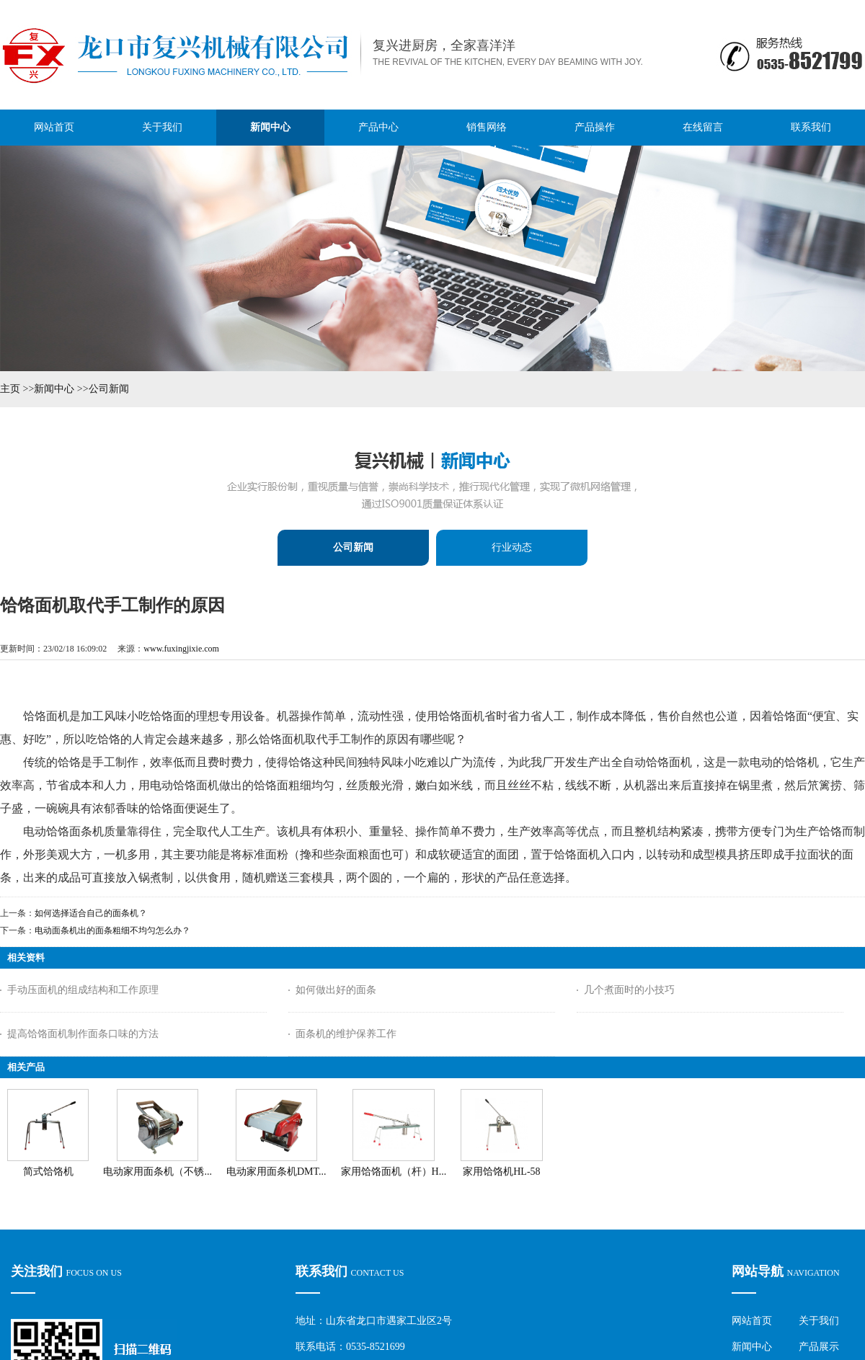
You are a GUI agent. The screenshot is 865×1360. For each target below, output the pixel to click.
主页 (10, 388)
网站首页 (752, 1320)
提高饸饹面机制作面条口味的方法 (83, 1033)
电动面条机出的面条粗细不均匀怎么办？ (112, 930)
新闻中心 (54, 388)
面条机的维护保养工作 (346, 1033)
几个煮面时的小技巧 (629, 990)
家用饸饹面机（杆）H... (394, 1171)
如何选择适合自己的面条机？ (91, 913)
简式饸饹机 (48, 1171)
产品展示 (819, 1346)
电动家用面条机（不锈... (157, 1171)
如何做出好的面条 (336, 990)
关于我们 (819, 1320)
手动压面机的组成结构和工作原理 (83, 990)
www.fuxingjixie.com (181, 649)
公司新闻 (109, 388)
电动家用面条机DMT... (276, 1171)
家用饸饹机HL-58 (501, 1171)
